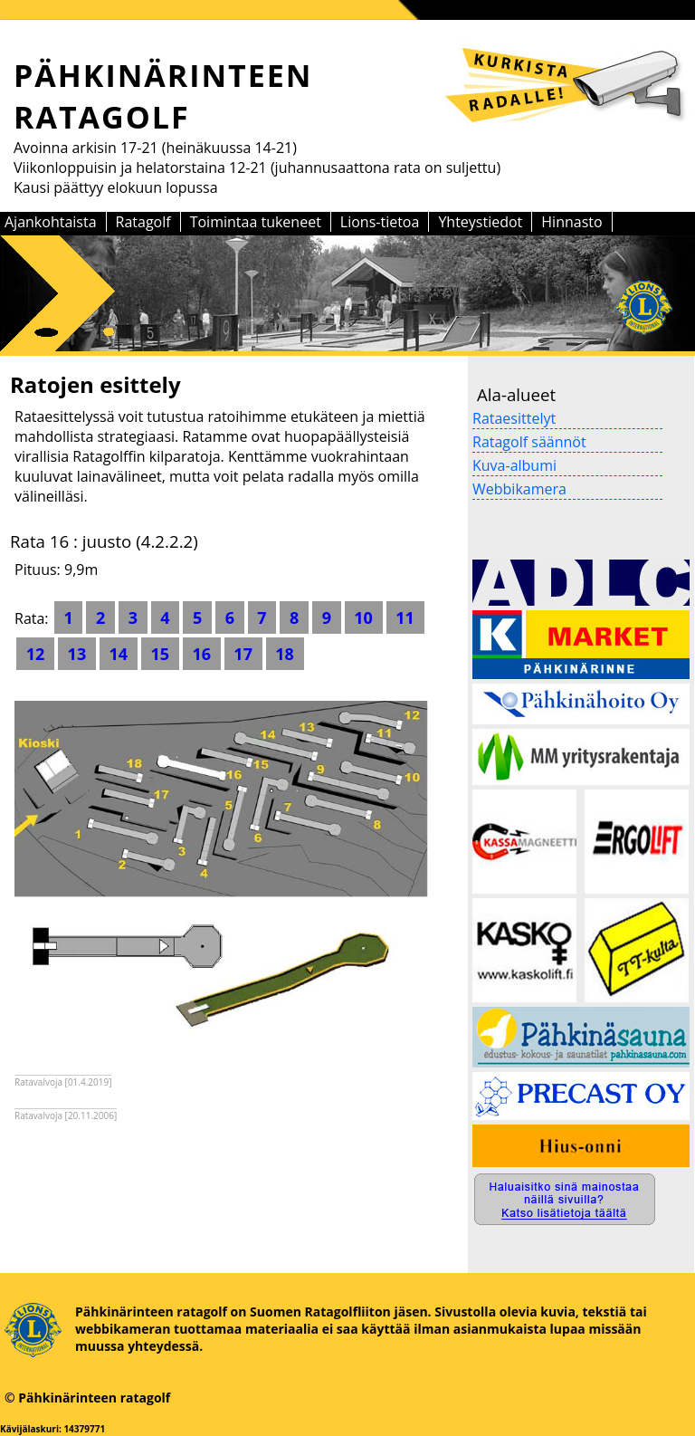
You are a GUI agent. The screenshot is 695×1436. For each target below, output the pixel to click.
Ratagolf (143, 222)
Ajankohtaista (51, 222)
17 (243, 654)
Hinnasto (571, 222)
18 (285, 654)
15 (160, 654)
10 (363, 617)
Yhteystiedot (480, 222)
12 (35, 654)
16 (201, 654)
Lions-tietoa (380, 222)
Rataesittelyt (514, 418)
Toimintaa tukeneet (255, 222)
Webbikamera (519, 489)
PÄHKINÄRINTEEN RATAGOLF (163, 96)
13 (76, 654)
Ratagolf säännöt (529, 442)
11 (405, 617)
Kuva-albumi (514, 465)
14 (118, 654)
